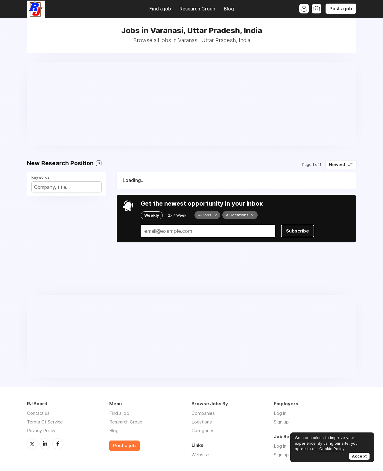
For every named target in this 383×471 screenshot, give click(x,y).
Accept (359, 456)
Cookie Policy (331, 448)
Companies (203, 413)
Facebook (58, 444)
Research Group (197, 9)
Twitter (32, 444)
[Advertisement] (191, 104)
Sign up (281, 422)
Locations (202, 422)
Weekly (151, 215)
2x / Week (177, 215)
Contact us (38, 413)
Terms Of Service (45, 422)
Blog (229, 9)
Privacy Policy (41, 430)
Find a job (160, 9)
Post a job (340, 8)
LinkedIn (45, 444)
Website (200, 455)
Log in (280, 413)
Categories (203, 430)
